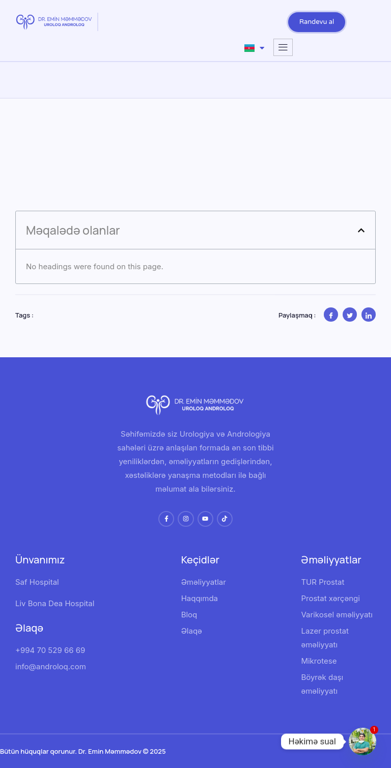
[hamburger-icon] (283, 47)
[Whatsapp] (362, 741)
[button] (361, 230)
